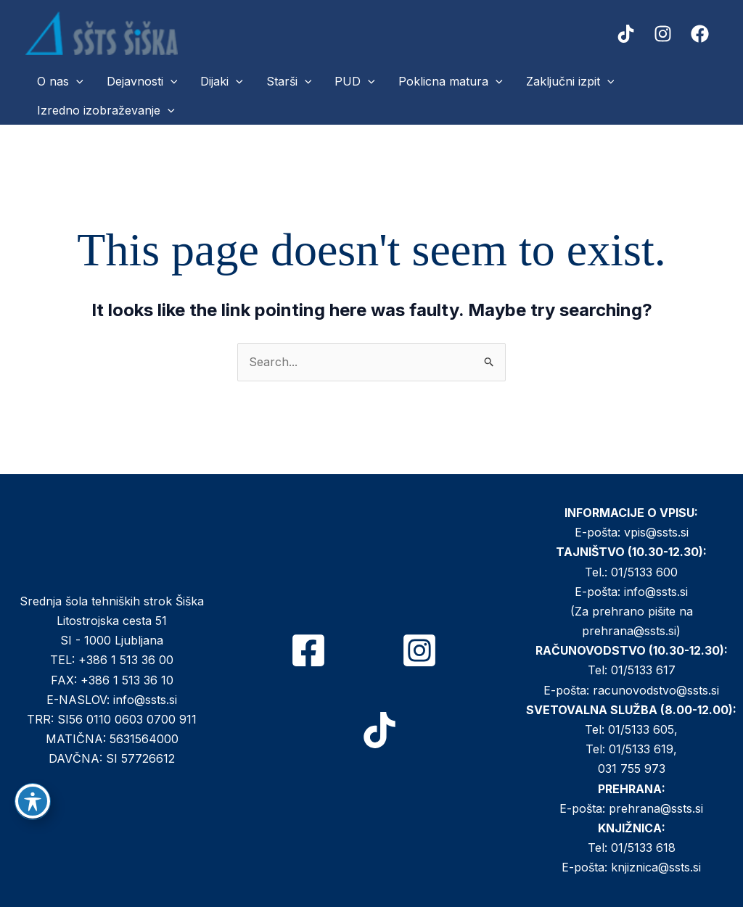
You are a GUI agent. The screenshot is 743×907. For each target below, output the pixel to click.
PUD (354, 81)
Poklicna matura (450, 81)
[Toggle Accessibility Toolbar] (32, 801)
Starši (289, 81)
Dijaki (221, 81)
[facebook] (702, 33)
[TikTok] (379, 730)
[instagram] (665, 33)
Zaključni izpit (570, 81)
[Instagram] (419, 650)
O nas (60, 81)
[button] (76, 81)
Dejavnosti (142, 81)
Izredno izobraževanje (106, 110)
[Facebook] (308, 650)
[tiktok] (628, 33)
